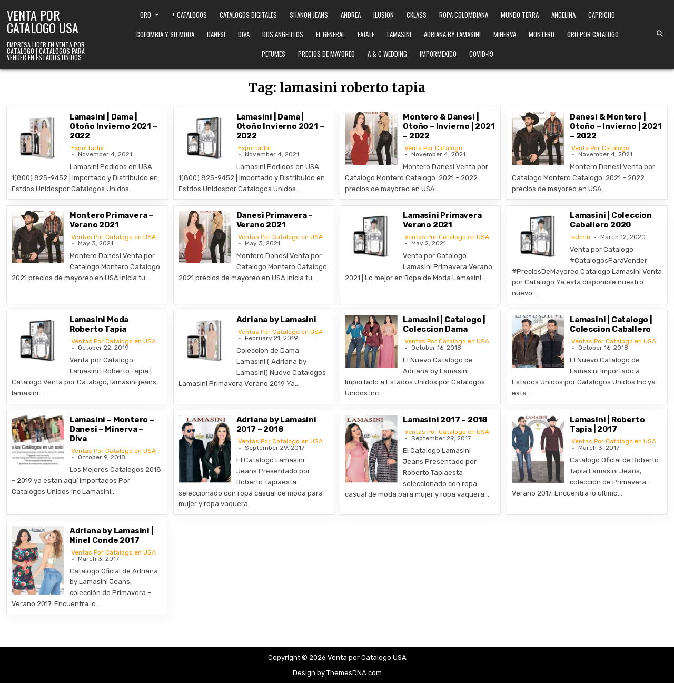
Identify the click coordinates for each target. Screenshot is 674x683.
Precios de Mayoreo (326, 53)
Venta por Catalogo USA (42, 21)
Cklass (417, 14)
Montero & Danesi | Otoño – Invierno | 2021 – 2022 (448, 126)
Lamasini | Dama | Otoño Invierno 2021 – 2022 (113, 126)
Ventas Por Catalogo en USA (113, 237)
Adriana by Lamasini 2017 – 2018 (276, 424)
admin (580, 237)
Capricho (601, 14)
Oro (145, 14)
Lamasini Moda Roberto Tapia (99, 324)
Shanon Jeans (309, 14)
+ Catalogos (189, 14)
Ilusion (383, 14)
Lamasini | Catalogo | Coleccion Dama (444, 324)
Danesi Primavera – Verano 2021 (274, 220)
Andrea (351, 14)
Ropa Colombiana (463, 14)
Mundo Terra (520, 14)
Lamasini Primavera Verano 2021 (442, 220)
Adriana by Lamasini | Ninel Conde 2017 (112, 535)
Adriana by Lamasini (452, 34)
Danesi (216, 34)
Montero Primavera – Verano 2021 (111, 220)
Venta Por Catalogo (433, 148)
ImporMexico (438, 53)
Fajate (366, 34)
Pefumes (273, 53)
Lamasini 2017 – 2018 (445, 419)
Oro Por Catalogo (593, 34)
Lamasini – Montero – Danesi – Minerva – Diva (112, 429)
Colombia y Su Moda (165, 34)
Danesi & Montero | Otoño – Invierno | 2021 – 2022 (615, 126)
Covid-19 (481, 53)
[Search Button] (660, 34)
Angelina (563, 14)
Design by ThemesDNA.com (337, 673)
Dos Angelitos (282, 34)
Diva (244, 34)
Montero (541, 34)
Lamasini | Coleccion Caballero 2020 (611, 220)
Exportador (88, 148)
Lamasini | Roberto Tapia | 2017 (607, 424)
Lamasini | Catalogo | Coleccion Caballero (611, 324)
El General (330, 34)
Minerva (504, 34)
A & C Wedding (387, 53)
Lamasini (399, 34)
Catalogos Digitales (248, 14)
